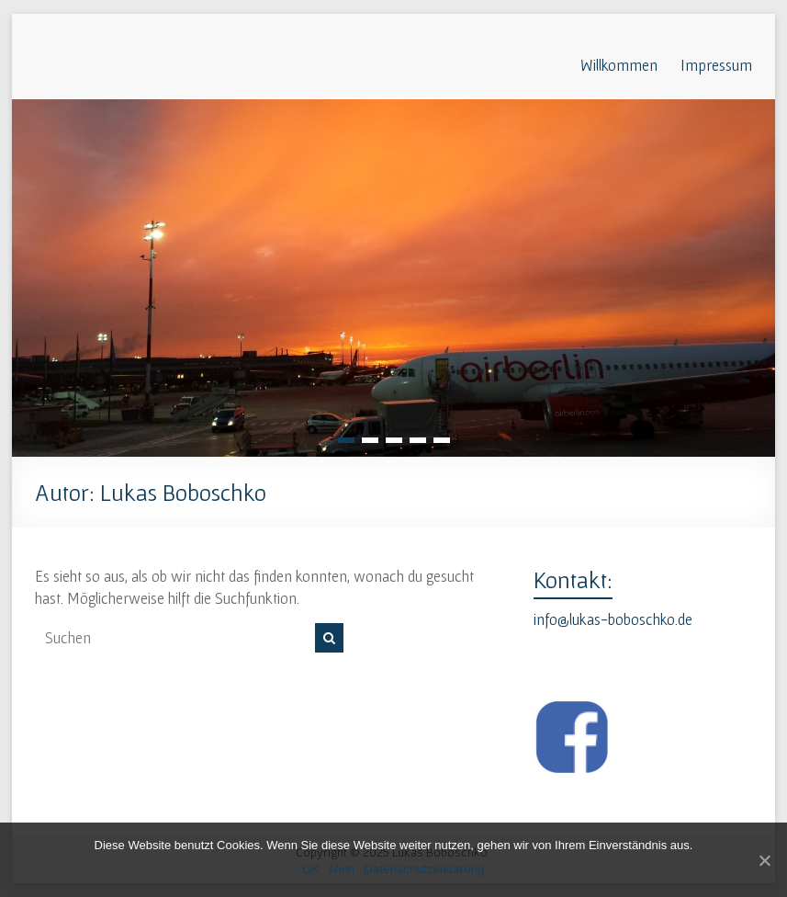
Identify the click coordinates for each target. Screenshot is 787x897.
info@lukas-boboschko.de (613, 619)
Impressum (716, 65)
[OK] (764, 860)
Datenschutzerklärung (424, 869)
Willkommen (619, 65)
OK (311, 869)
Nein (342, 869)
